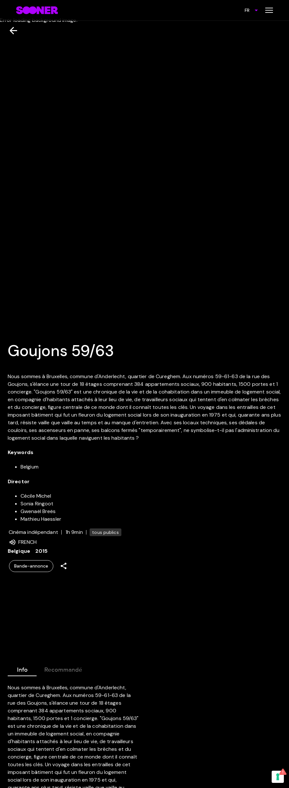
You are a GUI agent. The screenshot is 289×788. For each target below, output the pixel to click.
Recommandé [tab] (63, 668)
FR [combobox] (247, 10)
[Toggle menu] (269, 10)
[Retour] (11, 30)
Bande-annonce (31, 566)
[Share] (63, 566)
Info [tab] (22, 668)
